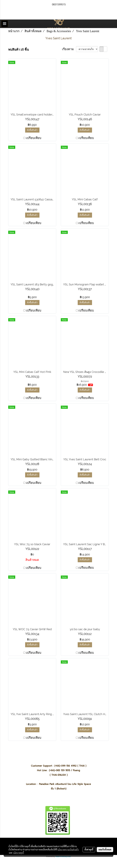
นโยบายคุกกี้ (18, 852)
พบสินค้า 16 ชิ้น (18, 49)
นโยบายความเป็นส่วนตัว (68, 849)
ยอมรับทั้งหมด (105, 849)
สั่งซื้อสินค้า (32, 130)
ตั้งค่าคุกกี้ (89, 849)
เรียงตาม (69, 49)
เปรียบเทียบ (33, 138)
